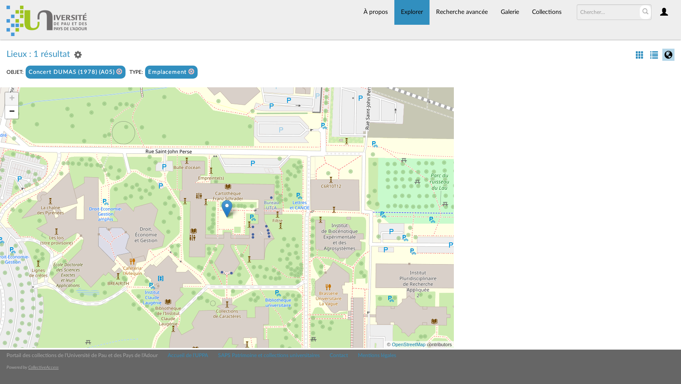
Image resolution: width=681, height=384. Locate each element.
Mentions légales (377, 355)
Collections (547, 12)
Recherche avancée (462, 12)
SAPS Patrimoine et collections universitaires (269, 355)
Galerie (510, 12)
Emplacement (171, 72)
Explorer (412, 12)
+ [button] (12, 99)
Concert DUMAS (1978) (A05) (75, 72)
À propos (376, 12)
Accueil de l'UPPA (188, 355)
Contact (339, 355)
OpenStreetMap (409, 344)
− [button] (12, 112)
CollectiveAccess (43, 367)
